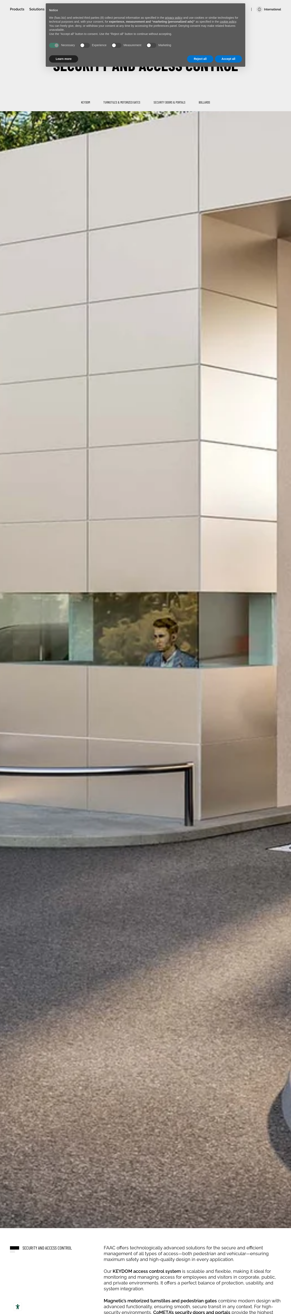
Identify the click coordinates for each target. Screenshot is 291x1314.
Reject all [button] (200, 58)
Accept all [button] (228, 58)
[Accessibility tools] (18, 1307)
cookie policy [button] (228, 21)
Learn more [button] (64, 58)
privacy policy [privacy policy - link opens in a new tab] (173, 17)
